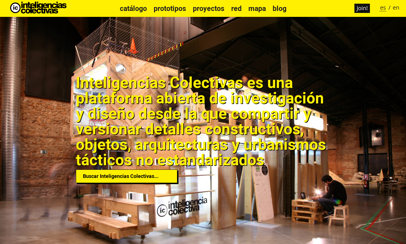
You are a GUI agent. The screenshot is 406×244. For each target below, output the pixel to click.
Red (236, 8)
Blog (279, 8)
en (396, 7)
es (383, 7)
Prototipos (170, 8)
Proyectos (208, 8)
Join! (362, 8)
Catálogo (133, 8)
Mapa (257, 8)
